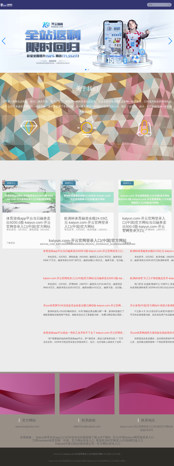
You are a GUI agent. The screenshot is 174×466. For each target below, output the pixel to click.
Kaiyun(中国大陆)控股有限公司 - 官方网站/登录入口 (87, 443)
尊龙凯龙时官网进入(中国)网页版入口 (119, 440)
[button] (170, 41)
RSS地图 (107, 454)
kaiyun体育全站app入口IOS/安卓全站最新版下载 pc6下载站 (73, 437)
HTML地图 (116, 454)
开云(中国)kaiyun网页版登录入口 (133, 437)
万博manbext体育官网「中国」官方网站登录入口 (63, 440)
